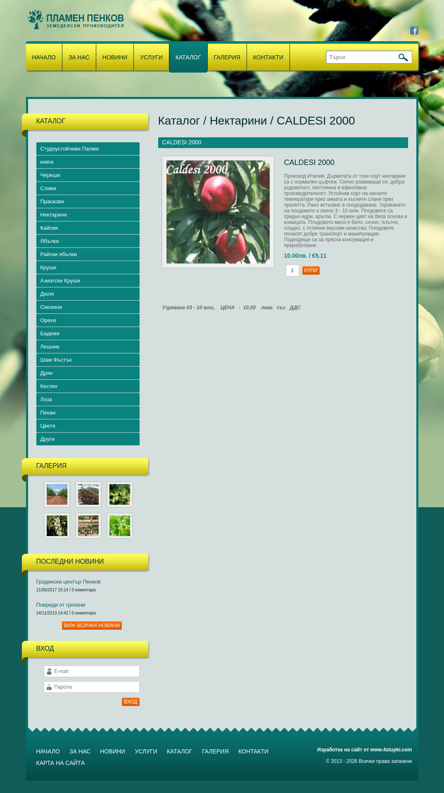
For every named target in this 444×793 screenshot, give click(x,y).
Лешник (49, 347)
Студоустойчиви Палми (69, 149)
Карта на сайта (60, 763)
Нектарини (53, 215)
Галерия (227, 57)
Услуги (151, 57)
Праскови (52, 201)
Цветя (47, 426)
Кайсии (49, 228)
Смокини (51, 307)
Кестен (49, 386)
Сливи (48, 188)
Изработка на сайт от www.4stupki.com (364, 750)
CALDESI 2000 (316, 120)
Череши (50, 175)
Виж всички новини (92, 625)
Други (47, 439)
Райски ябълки (58, 254)
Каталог (188, 57)
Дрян (46, 373)
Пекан (48, 412)
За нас (79, 57)
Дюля (47, 294)
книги (47, 162)
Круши (48, 267)
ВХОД (130, 702)
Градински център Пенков (68, 582)
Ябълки (49, 241)
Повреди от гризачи (60, 605)
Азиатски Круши (60, 281)
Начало (44, 57)
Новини (115, 57)
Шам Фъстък (56, 360)
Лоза (46, 399)
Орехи (48, 320)
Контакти (268, 57)
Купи (311, 270)
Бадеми (50, 333)
